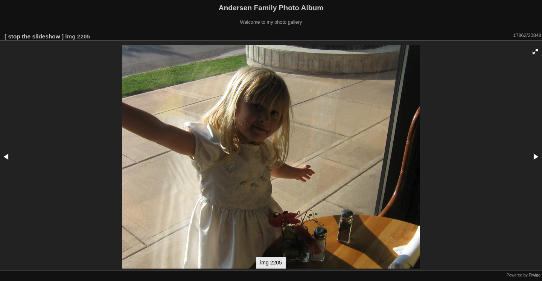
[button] (535, 52)
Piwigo (534, 275)
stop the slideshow (34, 36)
